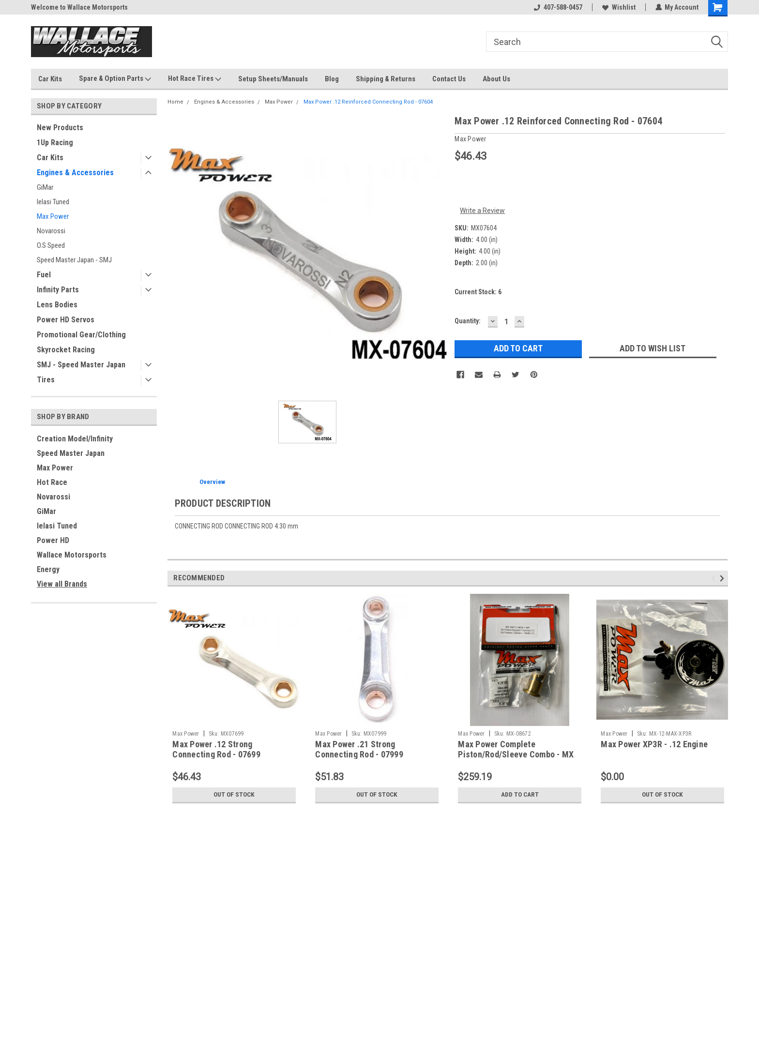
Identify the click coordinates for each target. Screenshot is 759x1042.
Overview (212, 481)
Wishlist (618, 7)
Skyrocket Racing (66, 349)
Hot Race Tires (194, 79)
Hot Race (52, 482)
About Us (496, 79)
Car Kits (50, 79)
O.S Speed (51, 245)
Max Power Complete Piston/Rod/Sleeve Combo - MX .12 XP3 (516, 754)
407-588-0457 (557, 7)
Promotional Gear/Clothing (81, 334)
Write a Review (482, 210)
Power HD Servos (65, 319)
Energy (48, 569)
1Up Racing (55, 142)
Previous (714, 578)
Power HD (53, 540)
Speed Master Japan (71, 453)
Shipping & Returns (385, 79)
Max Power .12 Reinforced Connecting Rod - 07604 (368, 102)
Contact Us (449, 79)
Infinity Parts (58, 289)
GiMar (45, 187)
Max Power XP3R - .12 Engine (654, 744)
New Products (60, 127)
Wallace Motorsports (71, 554)
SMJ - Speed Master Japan (81, 364)
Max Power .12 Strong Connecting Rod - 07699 (216, 749)
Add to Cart (520, 795)
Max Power (53, 216)
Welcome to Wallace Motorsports (79, 7)
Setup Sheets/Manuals (273, 79)
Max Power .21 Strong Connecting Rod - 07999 (359, 749)
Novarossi (51, 231)
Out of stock (234, 795)
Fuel (44, 274)
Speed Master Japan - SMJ (74, 260)
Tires (46, 379)
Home (175, 102)
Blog (332, 79)
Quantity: (468, 321)
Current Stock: (478, 292)
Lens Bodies (57, 304)
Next (723, 578)
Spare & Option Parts (115, 79)
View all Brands (62, 584)
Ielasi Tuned (53, 201)
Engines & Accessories (75, 172)
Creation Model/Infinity (75, 438)
